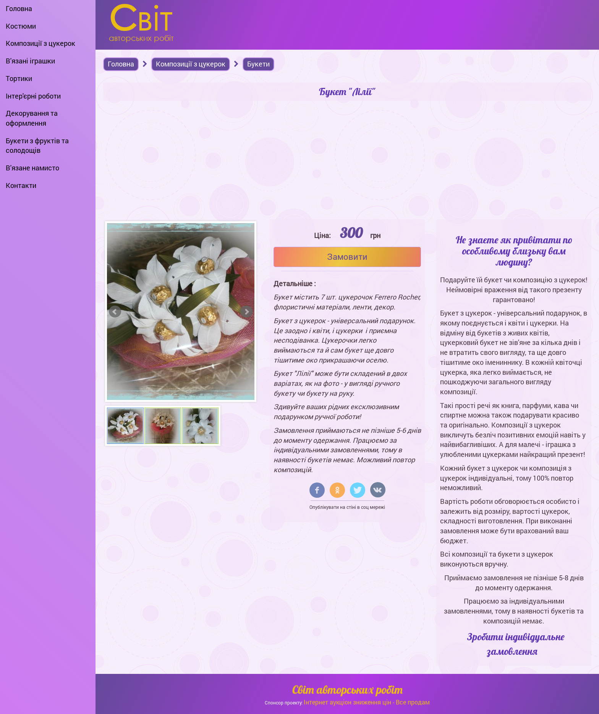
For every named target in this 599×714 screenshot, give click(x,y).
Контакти (21, 185)
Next (246, 312)
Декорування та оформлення (32, 118)
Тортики (19, 78)
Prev (115, 312)
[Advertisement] (347, 161)
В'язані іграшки (30, 60)
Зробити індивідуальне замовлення (516, 643)
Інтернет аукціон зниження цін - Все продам (367, 702)
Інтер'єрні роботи (33, 95)
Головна (19, 8)
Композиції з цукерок (40, 43)
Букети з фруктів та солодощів (37, 145)
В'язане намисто (32, 167)
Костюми (21, 26)
